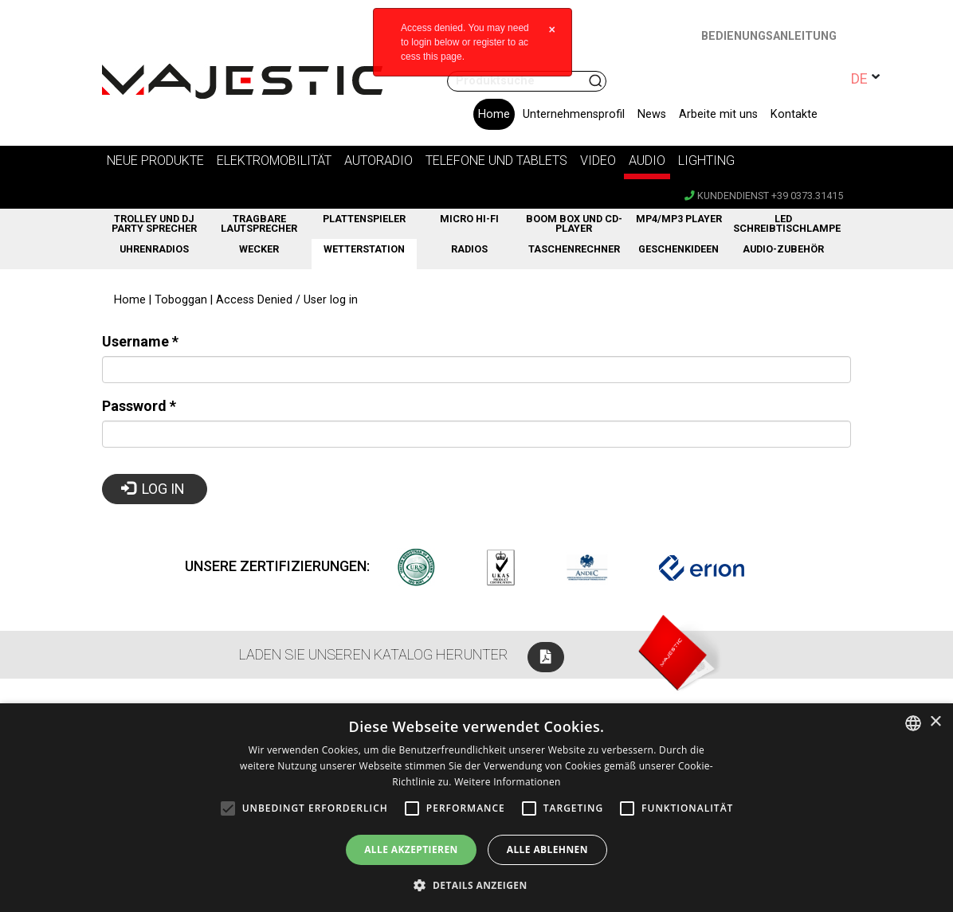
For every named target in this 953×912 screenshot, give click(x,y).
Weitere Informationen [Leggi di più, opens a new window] (507, 782)
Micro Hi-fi (469, 219)
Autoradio (378, 160)
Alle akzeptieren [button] (411, 849)
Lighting (706, 160)
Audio (647, 160)
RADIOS (469, 249)
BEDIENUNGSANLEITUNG (769, 36)
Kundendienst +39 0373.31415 (763, 196)
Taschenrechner (574, 249)
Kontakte (794, 114)
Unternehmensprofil (574, 114)
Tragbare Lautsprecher (259, 224)
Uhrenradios (154, 249)
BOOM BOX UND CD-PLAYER (574, 224)
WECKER (259, 249)
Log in (153, 488)
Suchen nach (597, 81)
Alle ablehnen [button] (547, 849)
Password (139, 405)
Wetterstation (364, 249)
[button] (476, 885)
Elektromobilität (274, 160)
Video (598, 160)
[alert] (476, 807)
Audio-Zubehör (783, 249)
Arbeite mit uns (718, 114)
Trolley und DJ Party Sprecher (154, 224)
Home (494, 114)
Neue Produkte (155, 160)
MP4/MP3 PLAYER (679, 219)
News (651, 114)
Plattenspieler (364, 219)
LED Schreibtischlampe (785, 224)
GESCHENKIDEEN (678, 249)
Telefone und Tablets (496, 160)
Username (140, 341)
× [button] (935, 722)
